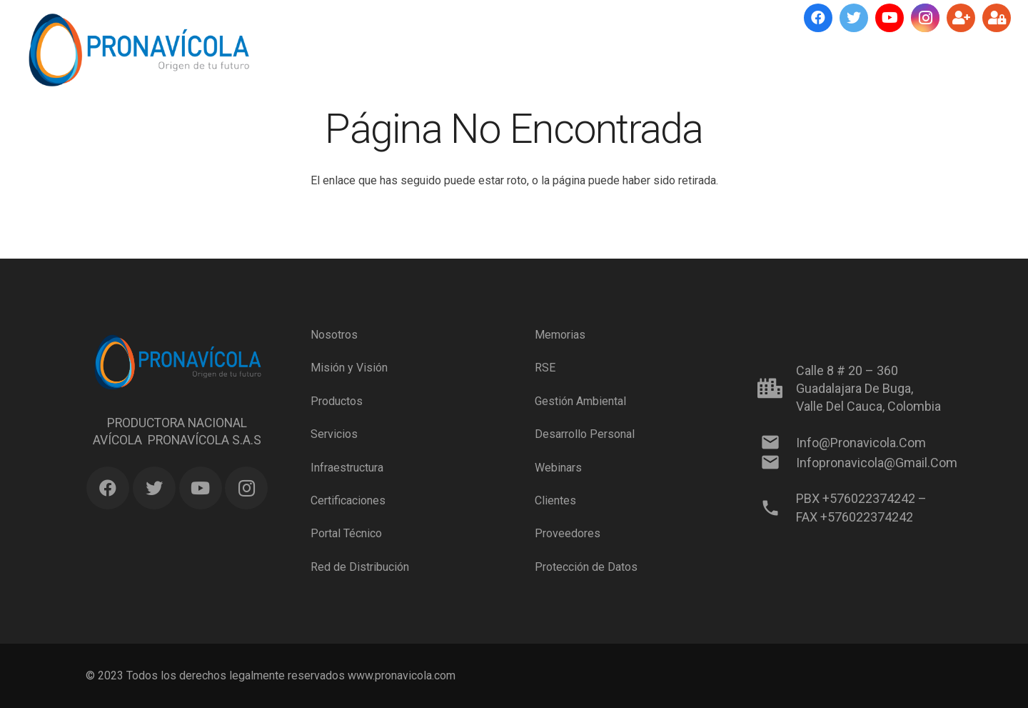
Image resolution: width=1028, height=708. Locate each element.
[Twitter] (854, 18)
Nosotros (334, 334)
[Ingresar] (996, 18)
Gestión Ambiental (580, 401)
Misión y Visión (349, 367)
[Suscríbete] (961, 18)
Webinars (558, 467)
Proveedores (567, 533)
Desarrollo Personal (585, 434)
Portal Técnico (346, 533)
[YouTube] (889, 18)
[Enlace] (138, 50)
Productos (337, 401)
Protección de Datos (586, 567)
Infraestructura (347, 467)
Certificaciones (348, 500)
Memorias (560, 334)
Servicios (334, 434)
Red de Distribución (360, 567)
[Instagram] (925, 18)
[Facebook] (818, 18)
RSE (545, 367)
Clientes (555, 500)
